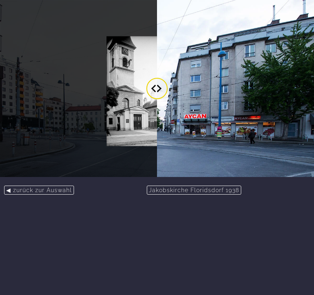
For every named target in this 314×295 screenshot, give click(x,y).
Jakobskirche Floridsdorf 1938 (194, 190)
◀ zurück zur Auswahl (39, 190)
